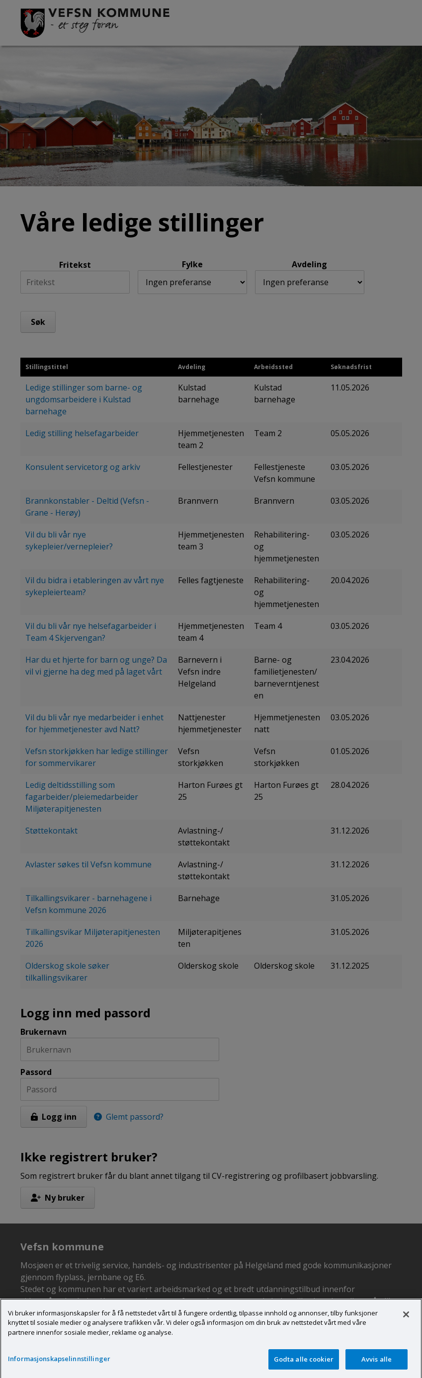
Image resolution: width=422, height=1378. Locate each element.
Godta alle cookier (304, 1366)
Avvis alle (376, 1366)
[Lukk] (406, 1321)
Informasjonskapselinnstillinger (59, 1365)
